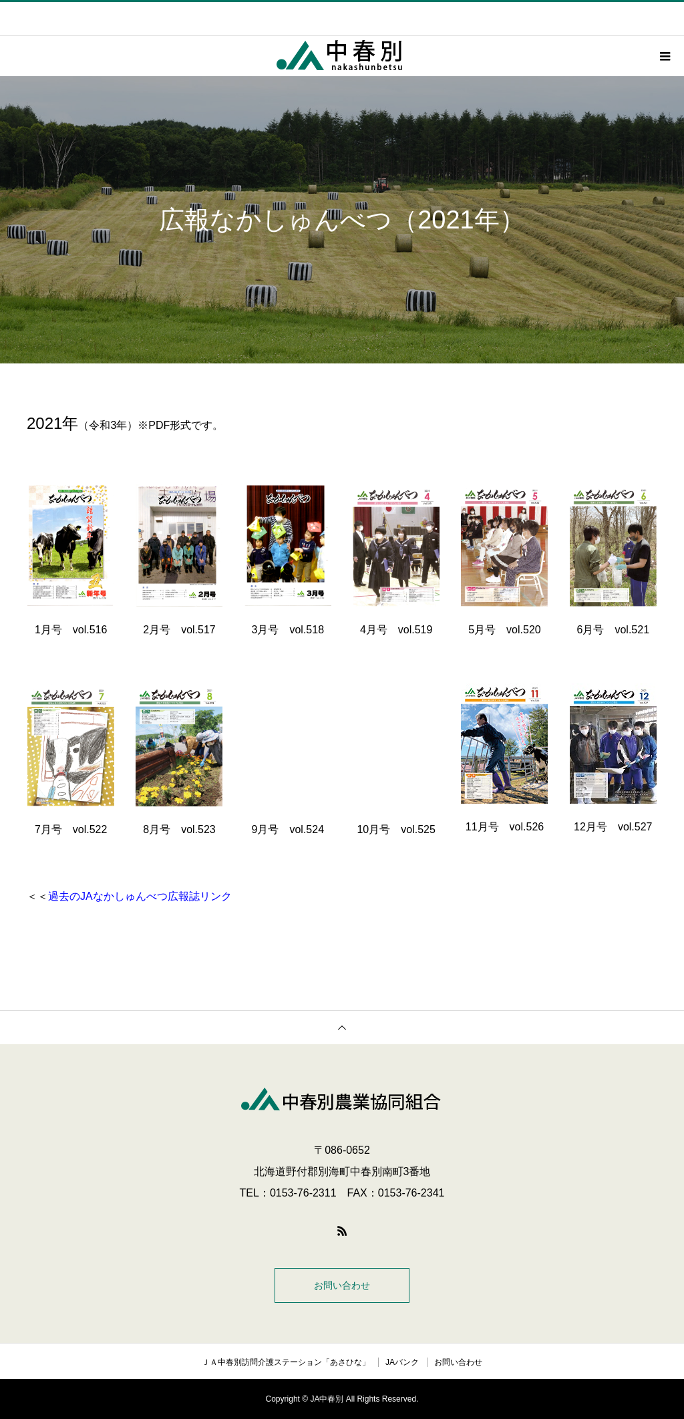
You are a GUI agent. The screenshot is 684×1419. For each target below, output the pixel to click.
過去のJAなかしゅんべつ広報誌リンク (140, 896)
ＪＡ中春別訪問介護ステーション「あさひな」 (286, 1362)
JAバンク (402, 1362)
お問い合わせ (342, 1285)
